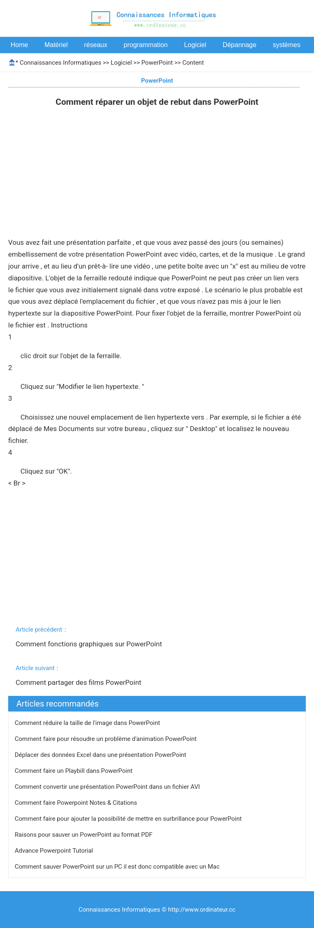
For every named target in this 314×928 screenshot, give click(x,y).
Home (19, 44)
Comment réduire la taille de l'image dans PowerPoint (88, 723)
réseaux (96, 44)
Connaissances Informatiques (60, 62)
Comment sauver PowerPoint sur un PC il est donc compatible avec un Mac (118, 866)
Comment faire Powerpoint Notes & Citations (77, 802)
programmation (146, 44)
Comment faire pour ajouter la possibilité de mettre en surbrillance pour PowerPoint (129, 818)
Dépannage (239, 44)
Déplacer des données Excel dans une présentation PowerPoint (101, 755)
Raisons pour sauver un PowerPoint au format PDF (84, 834)
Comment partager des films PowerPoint (79, 682)
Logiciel (195, 44)
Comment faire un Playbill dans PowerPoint (74, 770)
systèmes (287, 44)
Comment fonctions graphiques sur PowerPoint (90, 644)
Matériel (56, 44)
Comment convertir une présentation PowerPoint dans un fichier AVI (108, 786)
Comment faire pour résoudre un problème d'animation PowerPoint (106, 739)
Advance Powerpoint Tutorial (54, 850)
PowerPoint (157, 62)
